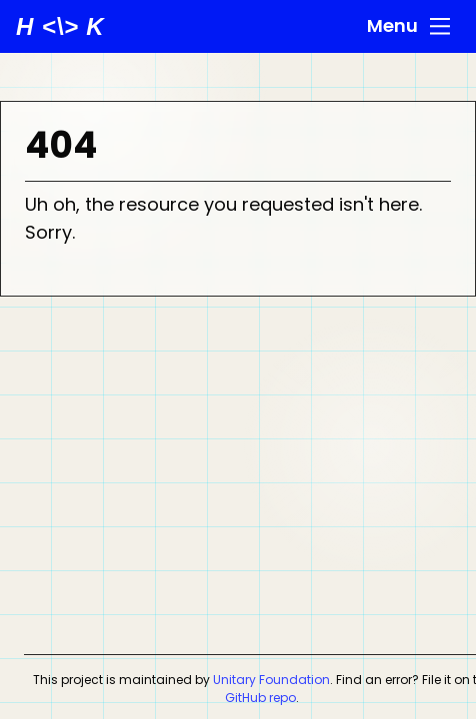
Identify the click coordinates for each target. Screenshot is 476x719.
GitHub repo (260, 697)
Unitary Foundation (271, 679)
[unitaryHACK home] (60, 26)
